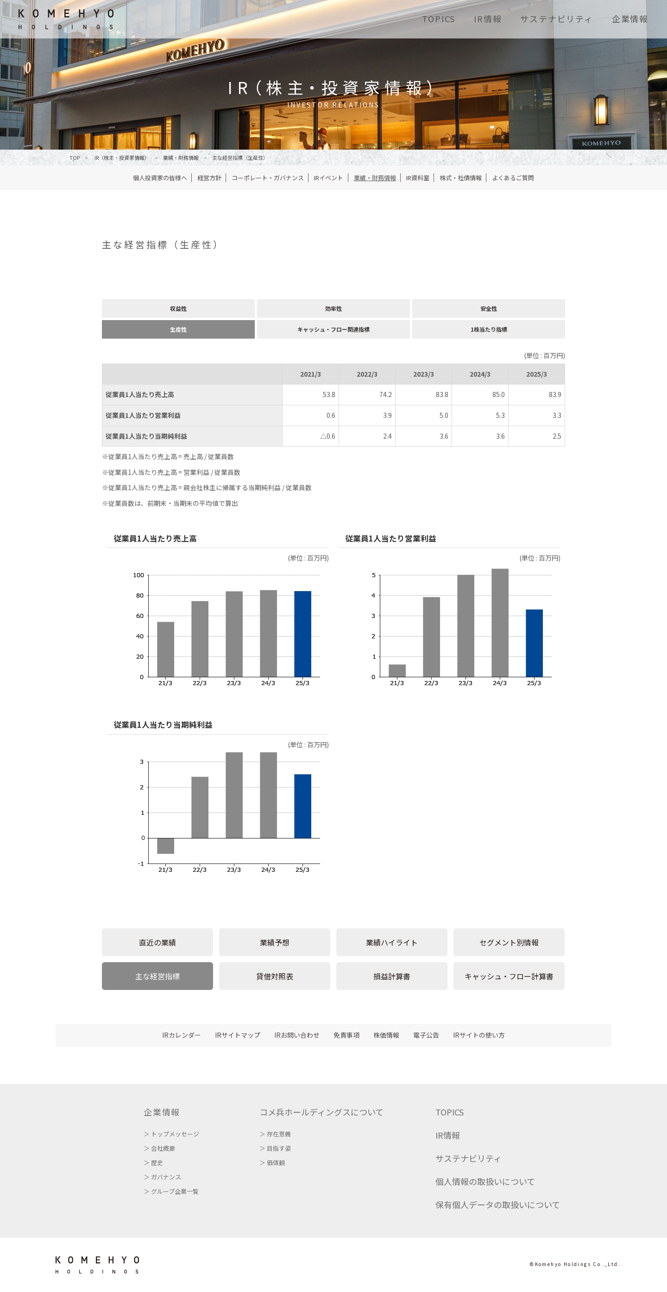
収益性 (178, 308)
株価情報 (386, 1035)
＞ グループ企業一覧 (171, 1191)
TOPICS (438, 19)
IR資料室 (417, 177)
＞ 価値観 (272, 1162)
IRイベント (328, 177)
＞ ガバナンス (162, 1176)
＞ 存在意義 (275, 1133)
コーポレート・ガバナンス (268, 177)
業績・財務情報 (375, 177)
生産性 (178, 329)
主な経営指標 (157, 976)
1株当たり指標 (489, 329)
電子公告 (426, 1035)
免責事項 (346, 1035)
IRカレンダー (181, 1035)
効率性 (333, 308)
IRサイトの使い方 (479, 1035)
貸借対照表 (274, 976)
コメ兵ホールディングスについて (321, 1112)
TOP (74, 157)
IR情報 (488, 19)
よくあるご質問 (513, 177)
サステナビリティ (556, 19)
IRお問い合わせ (297, 1035)
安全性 (488, 308)
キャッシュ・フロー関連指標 (333, 329)
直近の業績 (157, 942)
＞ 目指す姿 (275, 1148)
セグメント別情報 (509, 942)
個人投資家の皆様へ (160, 177)
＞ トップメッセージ (171, 1133)
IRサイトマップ (237, 1035)
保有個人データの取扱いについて (497, 1204)
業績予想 (274, 942)
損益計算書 (391, 976)
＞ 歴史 (153, 1162)
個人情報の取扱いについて (485, 1181)
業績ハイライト (392, 942)
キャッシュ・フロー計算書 (509, 976)
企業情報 (630, 19)
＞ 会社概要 (159, 1148)
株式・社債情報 (461, 177)
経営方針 (209, 177)
